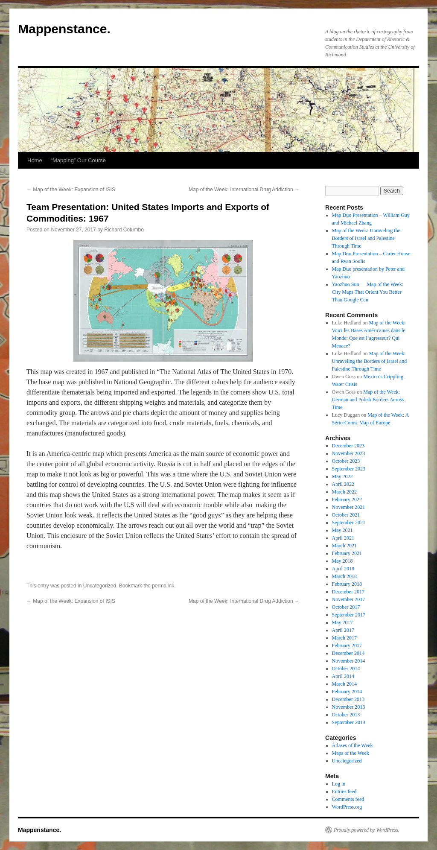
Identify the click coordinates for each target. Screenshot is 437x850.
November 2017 (348, 599)
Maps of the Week (350, 753)
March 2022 (344, 492)
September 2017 (348, 615)
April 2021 (343, 538)
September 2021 (348, 523)
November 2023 (348, 453)
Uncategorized (99, 586)
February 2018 (347, 584)
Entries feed (344, 792)
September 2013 (348, 722)
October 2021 (346, 515)
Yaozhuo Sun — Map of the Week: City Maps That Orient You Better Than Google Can (368, 292)
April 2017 (343, 630)
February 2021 (347, 553)
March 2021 (344, 546)
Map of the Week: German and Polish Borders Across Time (368, 399)
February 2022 (347, 499)
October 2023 (346, 461)
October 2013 (346, 715)
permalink (163, 586)
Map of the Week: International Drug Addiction (244, 190)
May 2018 (342, 561)
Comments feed (348, 799)
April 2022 (343, 484)
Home (34, 160)
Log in (339, 784)
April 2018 (343, 569)
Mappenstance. (64, 29)
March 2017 (344, 638)
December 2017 (348, 592)
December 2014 (348, 653)
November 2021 (348, 507)
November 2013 (348, 707)
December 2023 (348, 446)
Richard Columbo (124, 230)
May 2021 (342, 530)
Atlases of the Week (352, 745)
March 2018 (344, 576)
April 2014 (343, 676)
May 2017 (342, 622)
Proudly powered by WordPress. (366, 830)
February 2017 (347, 645)
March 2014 (344, 684)
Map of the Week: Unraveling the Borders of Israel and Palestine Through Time (366, 238)
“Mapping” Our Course (78, 160)
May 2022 (342, 476)
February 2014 (347, 692)
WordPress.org (347, 807)
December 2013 (348, 699)
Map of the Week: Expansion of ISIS (70, 190)
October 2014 (346, 669)
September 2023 (348, 469)
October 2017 (346, 607)
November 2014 (348, 661)
